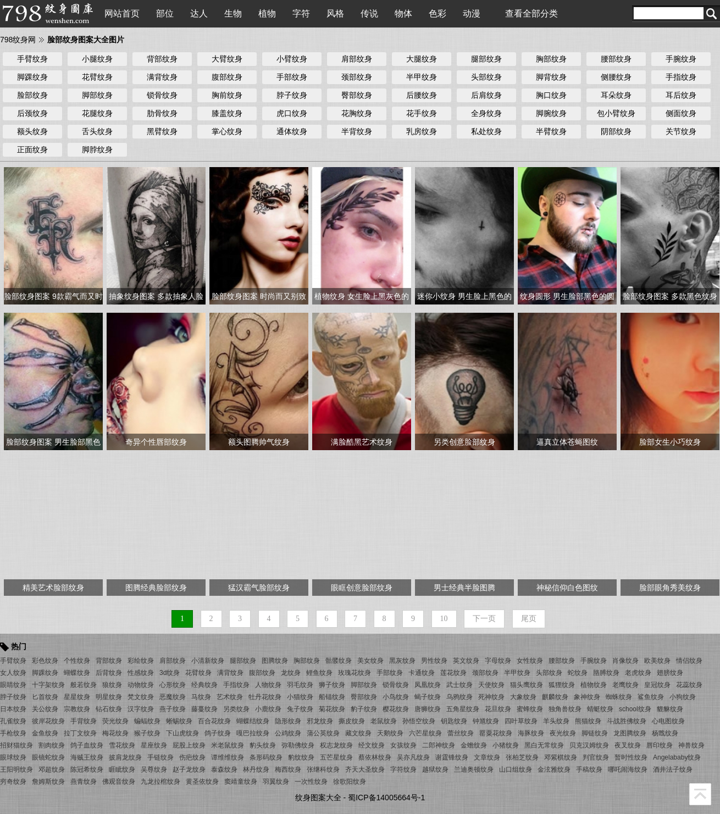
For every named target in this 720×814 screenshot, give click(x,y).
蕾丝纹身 (460, 733)
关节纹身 (681, 131)
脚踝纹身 (32, 77)
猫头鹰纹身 (526, 685)
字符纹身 (403, 769)
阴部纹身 (616, 131)
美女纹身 (370, 661)
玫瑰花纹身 (354, 673)
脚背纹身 (551, 77)
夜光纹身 (563, 733)
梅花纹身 (115, 733)
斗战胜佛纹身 (626, 721)
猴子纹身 (147, 733)
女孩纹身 (403, 745)
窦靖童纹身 (240, 781)
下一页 (484, 618)
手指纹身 (681, 77)
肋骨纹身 (162, 113)
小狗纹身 (682, 697)
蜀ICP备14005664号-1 (386, 797)
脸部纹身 (32, 95)
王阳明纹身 (16, 769)
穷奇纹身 (13, 781)
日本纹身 (13, 709)
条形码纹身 (266, 757)
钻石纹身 (109, 709)
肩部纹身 (356, 58)
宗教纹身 (77, 709)
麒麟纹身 (555, 697)
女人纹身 (13, 673)
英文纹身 (466, 661)
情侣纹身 (689, 661)
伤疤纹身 (192, 757)
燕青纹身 (83, 781)
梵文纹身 (141, 697)
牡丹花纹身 (264, 697)
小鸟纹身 (396, 697)
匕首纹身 (45, 697)
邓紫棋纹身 (560, 757)
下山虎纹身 (182, 733)
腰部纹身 (616, 58)
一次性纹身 (311, 781)
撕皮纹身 (352, 721)
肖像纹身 (625, 661)
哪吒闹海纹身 (627, 769)
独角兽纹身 (565, 709)
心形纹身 (172, 685)
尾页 (528, 618)
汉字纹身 (141, 709)
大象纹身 (523, 697)
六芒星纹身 (425, 733)
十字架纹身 (48, 685)
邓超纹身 (51, 769)
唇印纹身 (659, 745)
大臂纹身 (227, 58)
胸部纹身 (551, 58)
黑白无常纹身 (544, 745)
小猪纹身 (505, 745)
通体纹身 (291, 131)
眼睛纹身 (13, 685)
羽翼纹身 (276, 781)
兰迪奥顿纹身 (474, 769)
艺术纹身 (230, 697)
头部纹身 (486, 77)
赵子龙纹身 (189, 769)
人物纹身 (268, 685)
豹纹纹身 (301, 757)
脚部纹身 (97, 95)
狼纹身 (112, 685)
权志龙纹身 (336, 745)
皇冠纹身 (657, 685)
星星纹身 (77, 697)
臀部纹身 (356, 95)
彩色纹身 (45, 661)
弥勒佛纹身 (297, 745)
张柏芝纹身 (522, 757)
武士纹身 (459, 685)
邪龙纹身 (320, 721)
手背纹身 (83, 721)
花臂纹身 (97, 77)
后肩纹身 (486, 95)
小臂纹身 (291, 58)
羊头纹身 (556, 721)
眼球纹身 (13, 757)
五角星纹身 (462, 709)
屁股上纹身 (189, 745)
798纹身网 (18, 39)
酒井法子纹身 (673, 769)
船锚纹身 (332, 697)
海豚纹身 (531, 733)
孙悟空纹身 (418, 721)
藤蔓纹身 (204, 709)
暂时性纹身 (630, 757)
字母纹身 (498, 661)
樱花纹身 (396, 709)
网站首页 (122, 13)
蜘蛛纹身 (619, 697)
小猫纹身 (300, 697)
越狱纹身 (435, 769)
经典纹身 (204, 685)
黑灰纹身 (402, 661)
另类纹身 (236, 709)
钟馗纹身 (486, 721)
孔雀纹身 (13, 721)
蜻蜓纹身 (600, 709)
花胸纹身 (356, 113)
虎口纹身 (291, 113)
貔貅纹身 (670, 709)
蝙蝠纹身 (147, 721)
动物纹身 (141, 685)
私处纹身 (486, 131)
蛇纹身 (578, 673)
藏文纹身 (358, 733)
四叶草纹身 (521, 721)
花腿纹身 (97, 113)
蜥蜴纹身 (179, 721)
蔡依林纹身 (374, 757)
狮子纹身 (332, 685)
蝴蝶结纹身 (252, 721)
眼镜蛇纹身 (48, 757)
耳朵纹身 (616, 95)
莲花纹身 (453, 673)
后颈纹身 (32, 113)
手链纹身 (160, 757)
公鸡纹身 (288, 733)
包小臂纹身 (616, 113)
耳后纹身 (681, 95)
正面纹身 (32, 149)
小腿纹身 (97, 58)
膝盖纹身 (227, 113)
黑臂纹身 (162, 131)
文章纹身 (487, 757)
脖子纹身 (291, 95)
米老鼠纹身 (227, 745)
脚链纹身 (594, 733)
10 (444, 618)
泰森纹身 (224, 769)
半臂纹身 (551, 131)
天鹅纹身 (390, 733)
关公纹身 (45, 709)
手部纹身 (291, 77)
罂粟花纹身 (495, 733)
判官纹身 (596, 757)
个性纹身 (77, 661)
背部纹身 (162, 58)
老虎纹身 (638, 673)
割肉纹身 (51, 745)
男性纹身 (434, 661)
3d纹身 (169, 673)
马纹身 (201, 697)
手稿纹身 (589, 769)
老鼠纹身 (383, 721)
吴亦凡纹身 (413, 757)
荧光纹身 (115, 721)
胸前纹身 (227, 95)
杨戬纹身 (665, 733)
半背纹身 (356, 131)
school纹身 (635, 709)
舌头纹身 (97, 131)
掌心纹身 (227, 131)
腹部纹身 (227, 77)
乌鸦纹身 (459, 697)
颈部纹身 (356, 77)
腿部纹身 (486, 58)
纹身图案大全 (318, 797)
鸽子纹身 (217, 733)
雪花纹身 (122, 745)
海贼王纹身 (86, 757)
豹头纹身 (263, 745)
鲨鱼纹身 (651, 697)
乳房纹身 (421, 131)
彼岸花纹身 (48, 721)
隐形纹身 (288, 721)
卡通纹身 (421, 673)
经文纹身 (371, 745)
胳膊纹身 (606, 673)
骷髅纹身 (338, 661)
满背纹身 (162, 77)
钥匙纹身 (454, 721)
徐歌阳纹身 (349, 781)
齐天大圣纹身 (365, 769)
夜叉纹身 (627, 745)
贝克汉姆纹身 (589, 745)
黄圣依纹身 (202, 781)
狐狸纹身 (562, 685)
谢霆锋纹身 (451, 757)
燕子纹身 (172, 709)
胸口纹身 (551, 95)
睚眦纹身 (122, 769)
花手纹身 (421, 113)
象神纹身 (587, 697)
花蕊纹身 (689, 685)
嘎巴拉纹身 (252, 733)
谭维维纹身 (227, 757)
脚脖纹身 (97, 149)
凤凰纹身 (427, 685)
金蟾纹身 (474, 745)
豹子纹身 (364, 709)
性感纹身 (141, 673)
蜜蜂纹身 (530, 709)
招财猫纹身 (16, 745)
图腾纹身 (275, 661)
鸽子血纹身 (86, 745)
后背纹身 (109, 673)
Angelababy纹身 (677, 757)
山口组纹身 (515, 769)
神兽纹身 (691, 745)
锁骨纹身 (162, 95)
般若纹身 (83, 685)
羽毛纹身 (300, 685)
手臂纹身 (32, 58)
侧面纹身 (681, 113)
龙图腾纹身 (629, 733)
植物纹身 (593, 685)
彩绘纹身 (141, 661)
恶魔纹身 (172, 697)
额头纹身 (32, 131)
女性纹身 (530, 661)
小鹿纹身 (268, 709)
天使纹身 (491, 685)
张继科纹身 (323, 769)
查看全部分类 (531, 13)
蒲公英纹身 (323, 733)
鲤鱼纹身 (319, 673)
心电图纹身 (668, 721)
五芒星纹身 (336, 757)
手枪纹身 (13, 733)
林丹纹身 (256, 769)
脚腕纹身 (551, 113)
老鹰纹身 (625, 685)
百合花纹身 (214, 721)
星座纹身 (154, 745)
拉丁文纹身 (80, 733)
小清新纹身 (207, 661)
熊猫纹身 (588, 721)
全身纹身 (486, 113)
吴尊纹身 (154, 769)
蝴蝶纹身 (77, 673)
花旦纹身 (498, 709)
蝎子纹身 (427, 697)
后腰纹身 (421, 95)
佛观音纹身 (118, 781)
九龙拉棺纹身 (160, 781)
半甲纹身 (421, 77)
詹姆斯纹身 (48, 781)
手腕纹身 (681, 58)
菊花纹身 (332, 709)
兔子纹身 (300, 709)
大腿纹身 (421, 58)
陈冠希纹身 (86, 769)
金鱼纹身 (45, 733)
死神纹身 (491, 697)
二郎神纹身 (438, 745)
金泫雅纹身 (554, 769)
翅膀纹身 (670, 673)
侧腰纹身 (616, 77)
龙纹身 (291, 673)
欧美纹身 (657, 661)
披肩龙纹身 (125, 757)
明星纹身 (109, 697)
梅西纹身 (288, 769)
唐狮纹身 (427, 709)
